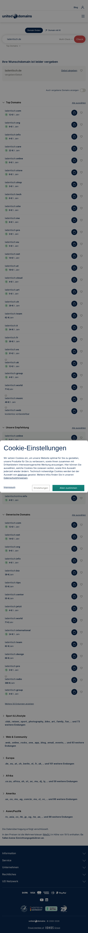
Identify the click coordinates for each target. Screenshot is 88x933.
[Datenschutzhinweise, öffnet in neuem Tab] (16, 478)
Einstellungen (41, 488)
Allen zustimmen (68, 488)
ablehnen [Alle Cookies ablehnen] (22, 474)
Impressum (9, 487)
